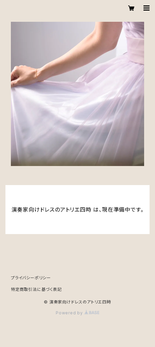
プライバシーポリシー (31, 277)
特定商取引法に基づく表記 (36, 289)
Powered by (77, 312)
